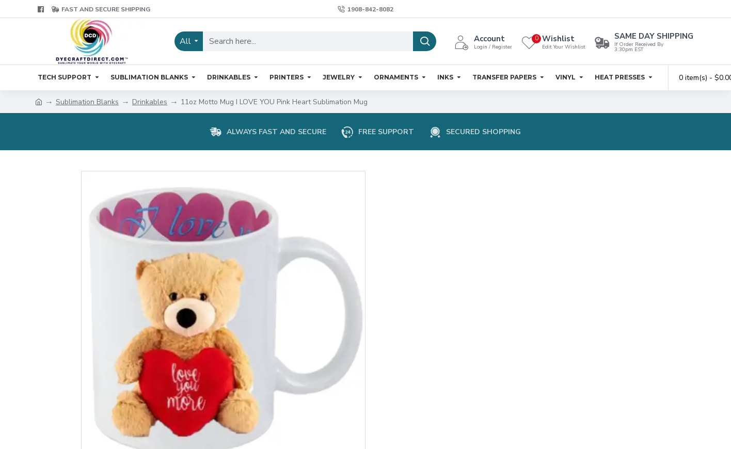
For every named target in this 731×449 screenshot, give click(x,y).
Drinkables (149, 102)
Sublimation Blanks (87, 102)
